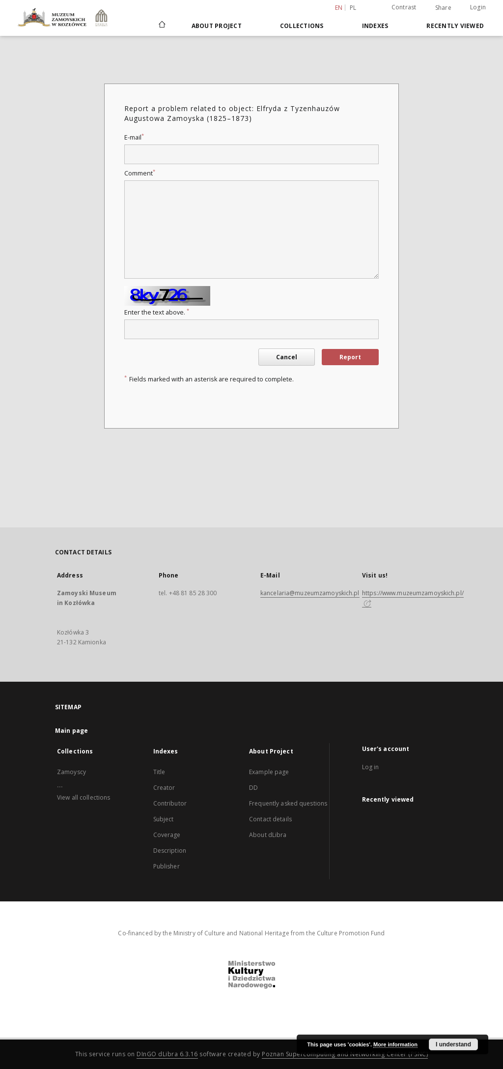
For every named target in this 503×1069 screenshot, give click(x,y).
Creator (164, 787)
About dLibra (267, 835)
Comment (139, 173)
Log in (370, 767)
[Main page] (161, 25)
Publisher (166, 866)
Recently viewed (455, 26)
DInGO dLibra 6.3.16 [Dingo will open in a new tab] (167, 1054)
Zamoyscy (71, 772)
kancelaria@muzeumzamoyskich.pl (310, 593)
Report (350, 357)
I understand (453, 1044)
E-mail (134, 137)
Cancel (286, 357)
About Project (217, 26)
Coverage (167, 835)
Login (478, 7)
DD (253, 787)
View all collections (83, 797)
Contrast (404, 7)
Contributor (170, 803)
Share (443, 8)
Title (159, 772)
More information (395, 1044)
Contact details (270, 819)
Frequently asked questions (288, 803)
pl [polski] (353, 7)
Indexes (375, 26)
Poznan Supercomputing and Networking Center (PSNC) (345, 1054)
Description (169, 850)
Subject (163, 819)
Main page (71, 730)
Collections (302, 26)
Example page (269, 772)
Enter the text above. (156, 312)
